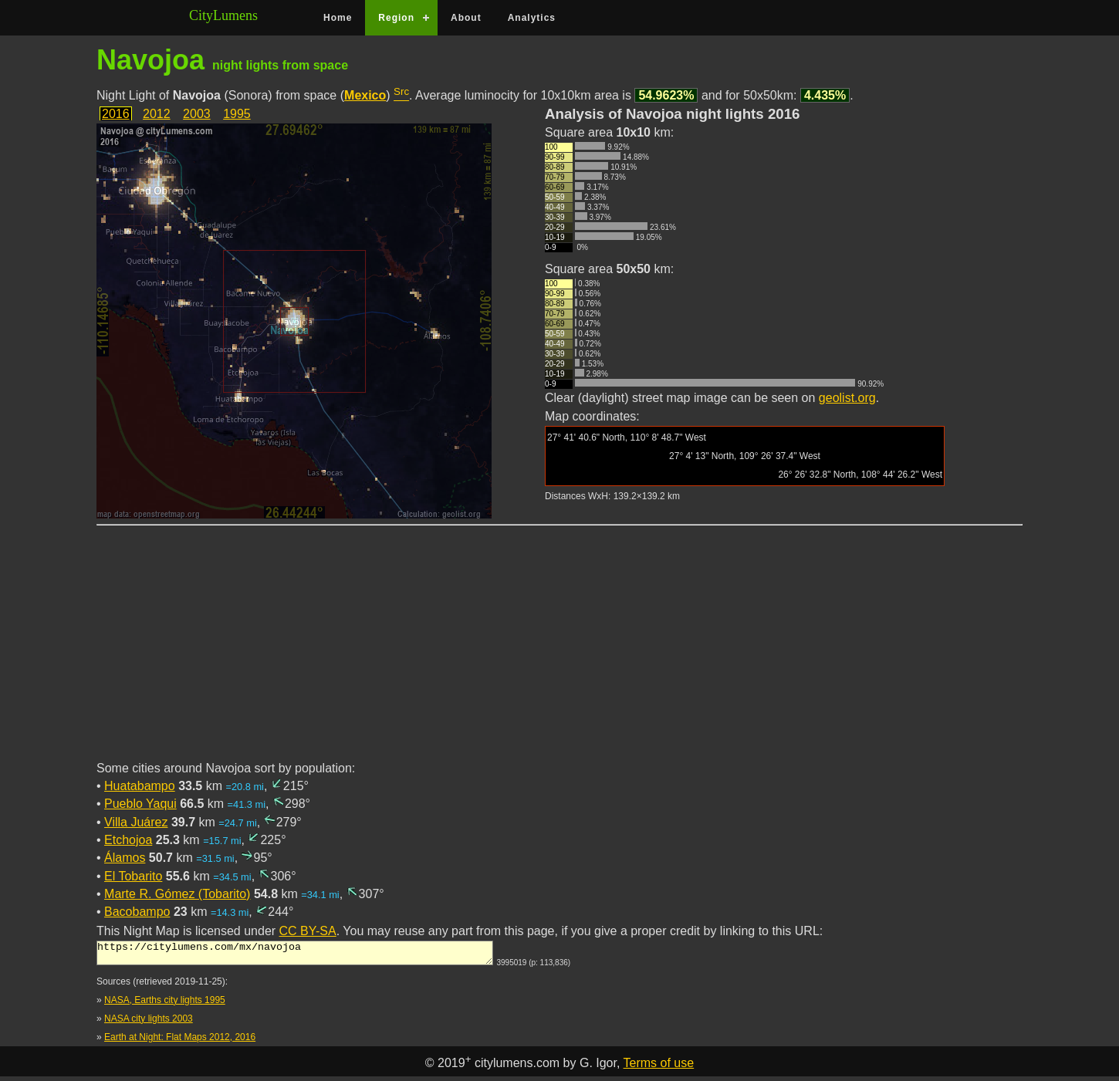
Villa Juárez (135, 822)
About (466, 17)
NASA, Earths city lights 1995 (164, 1004)
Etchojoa (128, 839)
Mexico (365, 95)
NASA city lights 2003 (148, 1023)
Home (337, 17)
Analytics (532, 17)
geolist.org (847, 397)
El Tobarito (133, 876)
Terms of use (659, 1067)
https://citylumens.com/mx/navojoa (294, 955)
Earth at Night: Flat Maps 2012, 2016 (179, 1041)
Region (396, 17)
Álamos (124, 857)
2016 (116, 113)
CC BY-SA (307, 930)
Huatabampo (139, 785)
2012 (157, 113)
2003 (197, 113)
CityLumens (223, 15)
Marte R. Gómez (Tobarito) (177, 893)
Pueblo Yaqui (140, 803)
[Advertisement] (559, 652)
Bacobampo (137, 911)
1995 (237, 113)
